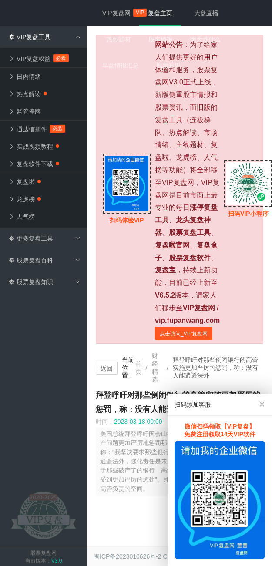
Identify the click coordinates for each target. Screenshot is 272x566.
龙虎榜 (25, 199)
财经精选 (155, 367)
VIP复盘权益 (39, 58)
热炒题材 (119, 39)
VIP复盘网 (120, 12)
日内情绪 (25, 76)
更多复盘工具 (45, 238)
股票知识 (168, 65)
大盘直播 (206, 13)
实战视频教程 (34, 146)
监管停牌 (25, 111)
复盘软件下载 (34, 164)
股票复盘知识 (45, 282)
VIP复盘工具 (45, 37)
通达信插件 (37, 128)
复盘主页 (160, 13)
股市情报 (160, 39)
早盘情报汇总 (120, 65)
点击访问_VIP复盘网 (184, 334)
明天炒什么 (205, 39)
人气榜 (22, 216)
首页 (138, 367)
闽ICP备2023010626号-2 (127, 556)
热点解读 (28, 93)
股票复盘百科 (45, 260)
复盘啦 (25, 181)
